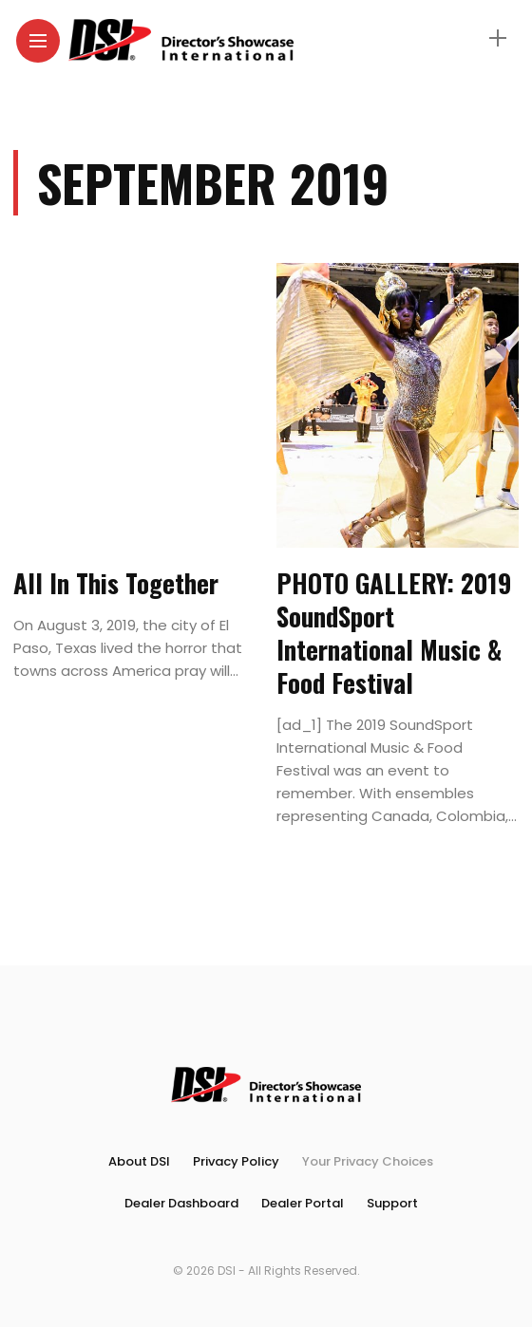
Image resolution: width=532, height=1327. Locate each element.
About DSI (139, 1161)
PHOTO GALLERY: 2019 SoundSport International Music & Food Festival (393, 632)
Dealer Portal (302, 1203)
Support (392, 1203)
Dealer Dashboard (181, 1203)
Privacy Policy (236, 1161)
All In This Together (115, 583)
